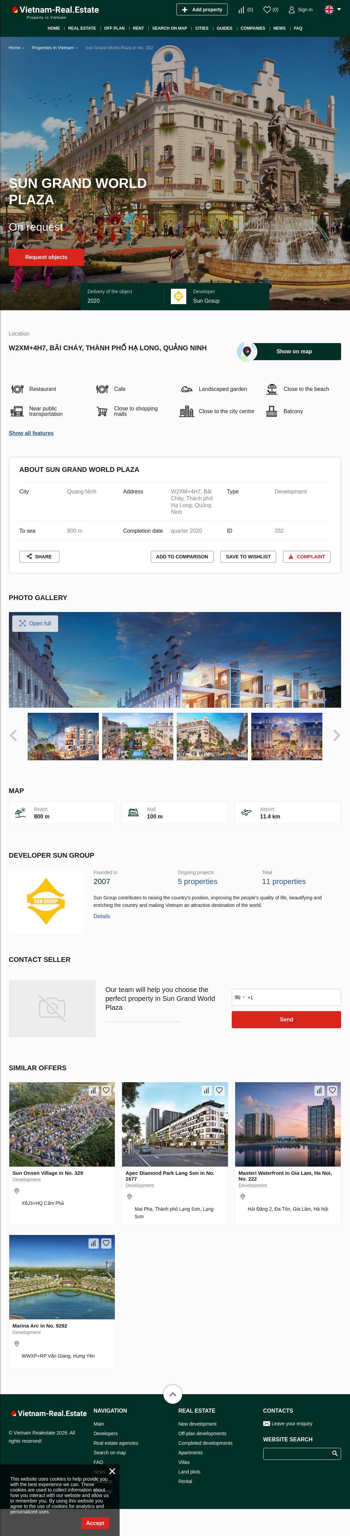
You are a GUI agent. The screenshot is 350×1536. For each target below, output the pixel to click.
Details (102, 1007)
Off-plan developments (202, 1524)
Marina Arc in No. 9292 (40, 1417)
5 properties (197, 972)
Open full (40, 623)
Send (286, 1111)
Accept (95, 1523)
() (250, 9)
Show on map (294, 351)
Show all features (31, 433)
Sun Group (206, 301)
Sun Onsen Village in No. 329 (48, 1264)
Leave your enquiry (292, 1515)
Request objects (46, 257)
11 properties (284, 972)
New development (197, 1515)
